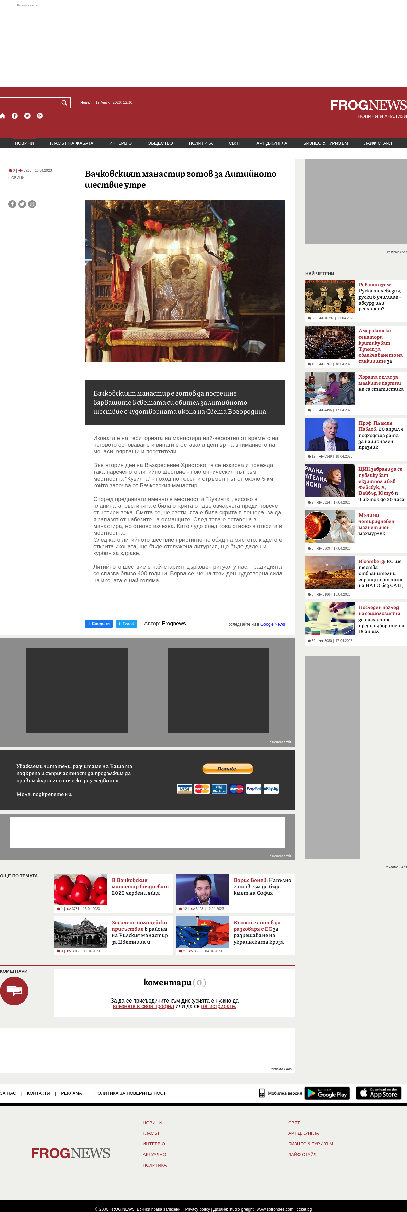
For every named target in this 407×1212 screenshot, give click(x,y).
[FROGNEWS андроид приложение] (327, 1093)
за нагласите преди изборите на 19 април (381, 619)
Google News (272, 624)
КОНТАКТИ (38, 1093)
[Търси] (65, 103)
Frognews (174, 623)
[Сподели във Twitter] (22, 204)
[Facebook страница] (15, 116)
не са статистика (381, 383)
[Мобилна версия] (280, 1093)
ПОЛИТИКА (201, 143)
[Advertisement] (203, 45)
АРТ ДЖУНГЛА (271, 143)
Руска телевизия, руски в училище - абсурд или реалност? (379, 297)
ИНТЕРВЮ (120, 143)
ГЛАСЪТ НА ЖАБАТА (71, 143)
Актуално (154, 1154)
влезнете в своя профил (143, 1006)
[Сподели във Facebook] (12, 204)
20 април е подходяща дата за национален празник (381, 435)
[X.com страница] (27, 116)
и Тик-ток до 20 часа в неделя (381, 486)
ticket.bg (304, 1209)
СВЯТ (235, 143)
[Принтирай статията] (32, 204)
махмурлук (376, 524)
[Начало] (3, 116)
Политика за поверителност (130, 1093)
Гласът (151, 1133)
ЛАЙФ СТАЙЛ (378, 143)
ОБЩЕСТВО (160, 143)
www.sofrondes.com (275, 1209)
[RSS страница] (40, 116)
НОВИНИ (24, 143)
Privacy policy (197, 1209)
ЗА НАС (8, 1093)
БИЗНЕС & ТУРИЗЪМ (325, 143)
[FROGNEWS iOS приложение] (378, 1093)
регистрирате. (218, 1006)
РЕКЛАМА (71, 1093)
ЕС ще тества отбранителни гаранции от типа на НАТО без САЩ (381, 573)
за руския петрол (380, 348)
